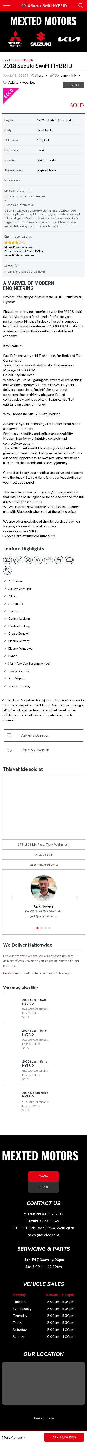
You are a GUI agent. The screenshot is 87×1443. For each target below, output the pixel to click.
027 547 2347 (52, 911)
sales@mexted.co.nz (44, 864)
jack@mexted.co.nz (44, 916)
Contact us (10, 973)
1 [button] (38, 930)
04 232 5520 (49, 1221)
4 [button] (50, 930)
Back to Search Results (17, 60)
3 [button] (46, 930)
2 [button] (42, 930)
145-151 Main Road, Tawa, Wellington (43, 1228)
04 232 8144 (43, 854)
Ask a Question (64, 1437)
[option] (43, 896)
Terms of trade (43, 1418)
